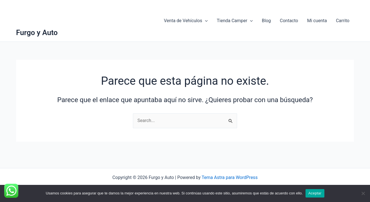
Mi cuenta (317, 20)
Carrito (342, 20)
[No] (363, 193)
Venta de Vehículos (186, 21)
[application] (205, 21)
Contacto (289, 20)
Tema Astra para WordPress (230, 177)
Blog (266, 20)
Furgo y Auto (37, 32)
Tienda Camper (235, 21)
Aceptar (315, 193)
